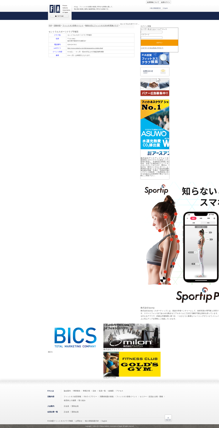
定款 (94, 391)
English (166, 8)
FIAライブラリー (90, 397)
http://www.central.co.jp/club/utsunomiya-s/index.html (85, 48)
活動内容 (57, 26)
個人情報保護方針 (156, 8)
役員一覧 (102, 391)
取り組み (82, 400)
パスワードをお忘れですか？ (152, 48)
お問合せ (78, 421)
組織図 (111, 391)
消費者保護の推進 (107, 397)
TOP (50, 26)
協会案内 (67, 391)
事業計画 (86, 391)
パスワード (145, 34)
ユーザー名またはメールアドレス (154, 29)
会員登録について (153, 2)
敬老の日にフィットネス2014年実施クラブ (101, 26)
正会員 (66, 406)
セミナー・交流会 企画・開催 (151, 397)
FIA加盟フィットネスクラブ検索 (60, 421)
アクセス (119, 391)
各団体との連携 (70, 400)
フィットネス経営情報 (72, 397)
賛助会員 (75, 406)
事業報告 (76, 391)
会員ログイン (165, 2)
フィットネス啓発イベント (73, 26)
